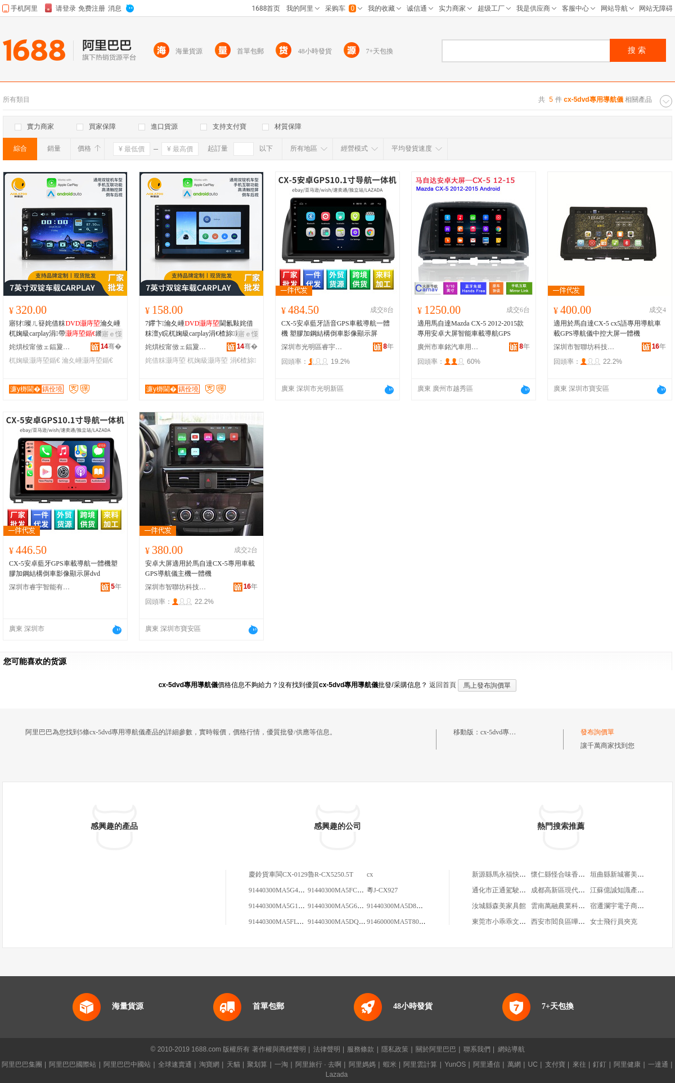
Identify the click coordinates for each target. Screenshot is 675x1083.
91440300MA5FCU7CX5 (343, 890)
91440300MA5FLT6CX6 (283, 922)
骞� (111, 346)
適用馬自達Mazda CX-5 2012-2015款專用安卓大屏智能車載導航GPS (470, 328)
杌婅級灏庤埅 (207, 360)
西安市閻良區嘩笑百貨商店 (571, 922)
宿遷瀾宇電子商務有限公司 (630, 906)
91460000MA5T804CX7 (401, 922)
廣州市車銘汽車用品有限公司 (448, 347)
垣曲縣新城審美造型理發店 (630, 874)
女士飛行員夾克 (613, 922)
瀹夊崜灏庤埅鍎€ (87, 360)
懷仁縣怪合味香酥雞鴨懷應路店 (578, 874)
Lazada (337, 1075)
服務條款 (360, 1049)
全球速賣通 (175, 1064)
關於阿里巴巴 (436, 1049)
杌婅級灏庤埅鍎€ (34, 360)
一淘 (281, 1064)
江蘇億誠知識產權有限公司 (630, 890)
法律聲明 (326, 1049)
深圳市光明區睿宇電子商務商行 (312, 347)
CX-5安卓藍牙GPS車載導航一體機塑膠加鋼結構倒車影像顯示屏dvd (63, 568)
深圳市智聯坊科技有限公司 (584, 347)
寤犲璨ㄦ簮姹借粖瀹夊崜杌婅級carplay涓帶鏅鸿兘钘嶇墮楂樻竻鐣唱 (64, 329)
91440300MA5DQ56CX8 (343, 922)
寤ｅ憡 (112, 334)
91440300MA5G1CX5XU (285, 906)
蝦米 (390, 1064)
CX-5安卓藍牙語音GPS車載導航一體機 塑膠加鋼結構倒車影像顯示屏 (335, 328)
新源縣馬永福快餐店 (502, 874)
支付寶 (555, 1064)
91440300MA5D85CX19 (401, 906)
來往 (579, 1064)
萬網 (514, 1064)
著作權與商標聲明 (279, 1049)
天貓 (233, 1064)
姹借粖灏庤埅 (165, 360)
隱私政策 (394, 1049)
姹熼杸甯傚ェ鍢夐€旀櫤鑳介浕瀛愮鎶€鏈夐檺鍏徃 (40, 347)
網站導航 (511, 1049)
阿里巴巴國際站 (72, 1064)
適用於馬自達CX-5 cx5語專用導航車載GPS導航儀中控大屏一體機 (607, 328)
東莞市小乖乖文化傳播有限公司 (519, 922)
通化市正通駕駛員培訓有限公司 (519, 890)
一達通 (658, 1064)
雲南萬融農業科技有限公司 (571, 906)
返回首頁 (442, 685)
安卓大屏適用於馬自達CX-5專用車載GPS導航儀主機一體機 (200, 568)
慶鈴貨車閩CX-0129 (278, 874)
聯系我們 (477, 1049)
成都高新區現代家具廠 (564, 890)
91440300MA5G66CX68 (342, 906)
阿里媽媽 (362, 1064)
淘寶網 (209, 1064)
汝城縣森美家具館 (499, 906)
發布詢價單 (597, 732)
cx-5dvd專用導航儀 (508, 732)
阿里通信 (486, 1064)
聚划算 (257, 1064)
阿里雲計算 (420, 1064)
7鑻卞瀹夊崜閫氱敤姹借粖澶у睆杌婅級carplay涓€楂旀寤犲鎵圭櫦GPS (199, 329)
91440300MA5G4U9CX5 (284, 890)
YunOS (455, 1064)
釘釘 (599, 1064)
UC (533, 1064)
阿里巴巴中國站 (127, 1064)
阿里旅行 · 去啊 (318, 1064)
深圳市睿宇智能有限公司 (40, 587)
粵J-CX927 (382, 890)
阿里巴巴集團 (22, 1064)
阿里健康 (627, 1064)
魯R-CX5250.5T (330, 874)
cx (370, 874)
